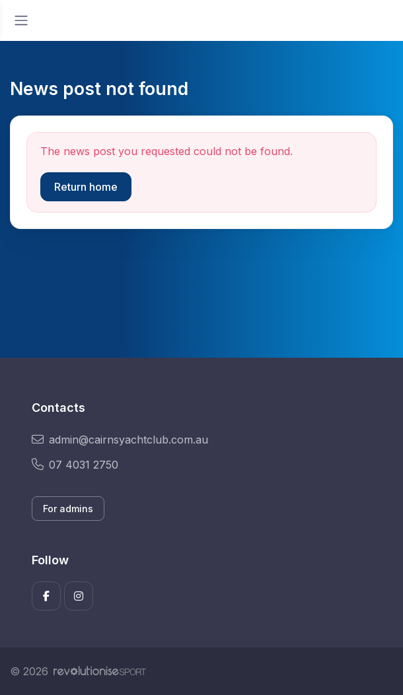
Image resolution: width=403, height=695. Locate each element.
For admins (68, 508)
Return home (86, 186)
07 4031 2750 (75, 464)
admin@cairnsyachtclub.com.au (120, 439)
